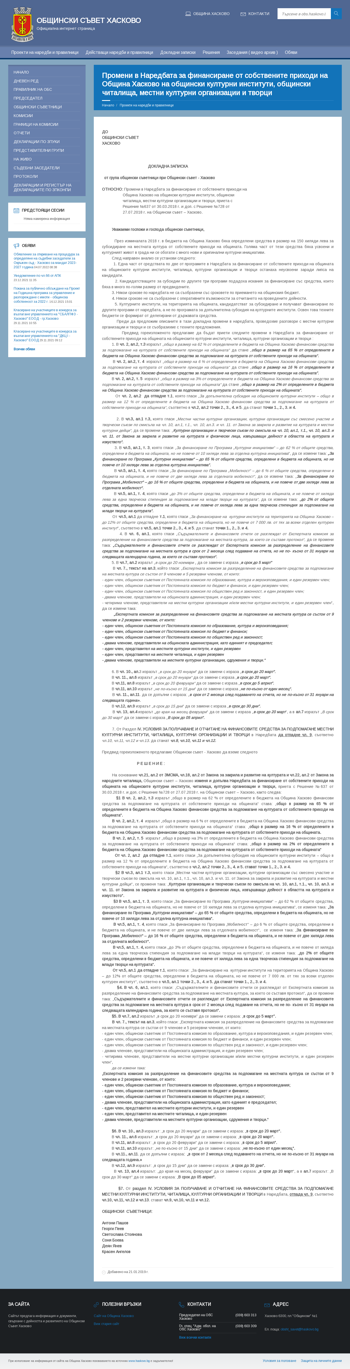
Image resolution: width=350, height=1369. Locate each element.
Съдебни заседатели (37, 168)
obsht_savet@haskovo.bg (300, 1329)
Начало (108, 105)
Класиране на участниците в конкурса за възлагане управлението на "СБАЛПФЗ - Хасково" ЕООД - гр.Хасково (46, 314)
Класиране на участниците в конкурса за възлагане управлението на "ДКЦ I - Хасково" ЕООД (45, 336)
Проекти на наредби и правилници (44, 52)
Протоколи (26, 176)
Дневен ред (26, 81)
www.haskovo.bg (139, 1360)
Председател (28, 98)
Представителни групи (39, 150)
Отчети (22, 133)
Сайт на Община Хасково (114, 1316)
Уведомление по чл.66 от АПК (37, 276)
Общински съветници (38, 107)
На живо (23, 159)
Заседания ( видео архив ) (252, 52)
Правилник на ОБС (33, 89)
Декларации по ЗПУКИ (37, 141)
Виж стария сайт (106, 1324)
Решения (211, 52)
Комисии (23, 115)
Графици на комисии (36, 124)
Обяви (291, 52)
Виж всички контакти (195, 1337)
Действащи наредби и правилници (119, 52)
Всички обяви (24, 349)
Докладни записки (178, 52)
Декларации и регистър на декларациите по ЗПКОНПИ (42, 187)
